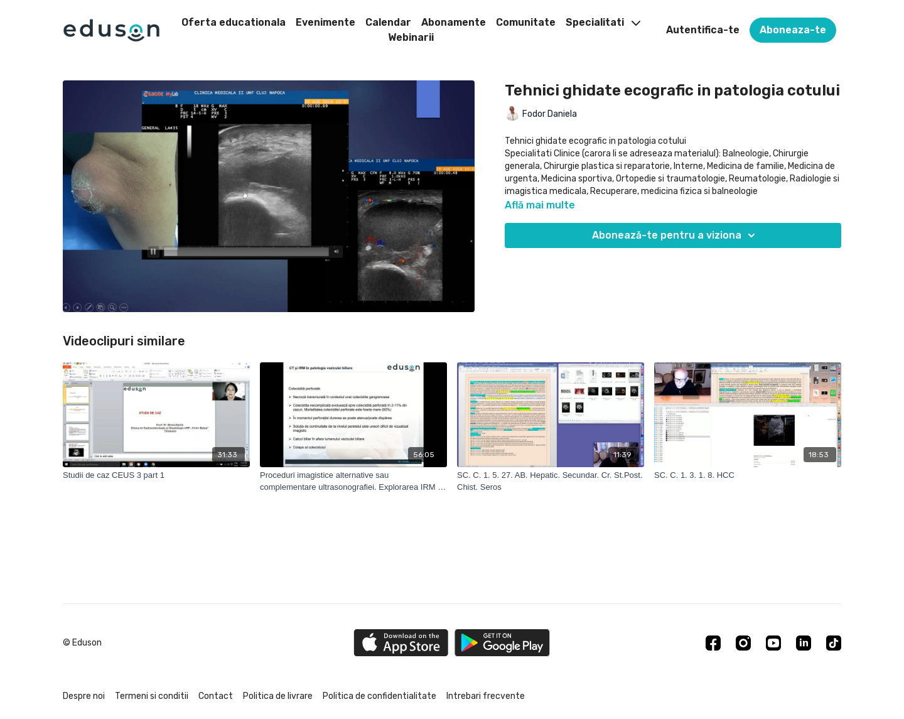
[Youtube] (773, 643)
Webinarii (411, 37)
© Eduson (82, 643)
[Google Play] (502, 643)
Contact (215, 696)
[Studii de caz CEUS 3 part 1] (156, 475)
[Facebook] (713, 643)
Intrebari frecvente (485, 696)
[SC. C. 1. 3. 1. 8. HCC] (747, 475)
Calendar (388, 22)
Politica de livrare (278, 696)
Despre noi (84, 696)
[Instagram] (743, 643)
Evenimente (325, 22)
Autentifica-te (703, 30)
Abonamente (453, 22)
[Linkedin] (803, 643)
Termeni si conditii (151, 696)
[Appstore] (401, 643)
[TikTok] (833, 643)
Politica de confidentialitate (379, 696)
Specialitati (603, 22)
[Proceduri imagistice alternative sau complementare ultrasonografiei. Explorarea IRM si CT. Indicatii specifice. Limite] (353, 481)
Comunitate (526, 22)
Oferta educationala (233, 22)
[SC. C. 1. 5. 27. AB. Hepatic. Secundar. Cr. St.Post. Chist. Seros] (550, 481)
